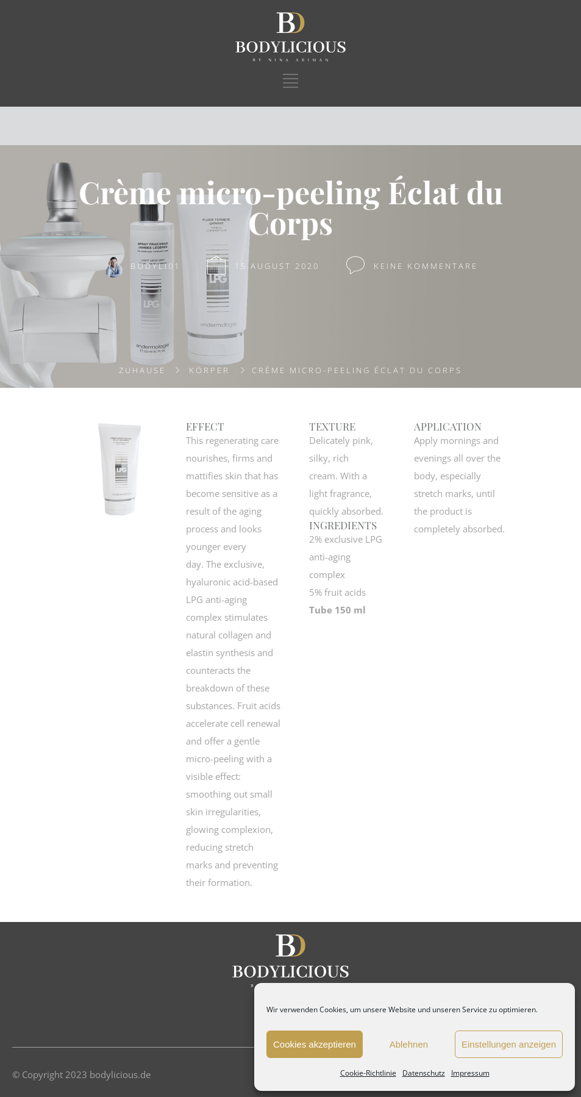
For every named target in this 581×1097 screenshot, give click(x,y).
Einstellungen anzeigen (509, 1044)
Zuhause (142, 370)
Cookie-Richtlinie (368, 1073)
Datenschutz (423, 1073)
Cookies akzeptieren (314, 1044)
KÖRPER (209, 370)
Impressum (470, 1073)
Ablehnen (409, 1044)
